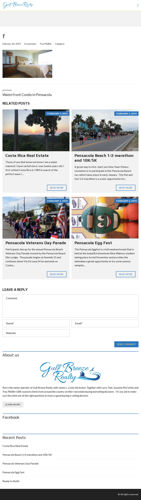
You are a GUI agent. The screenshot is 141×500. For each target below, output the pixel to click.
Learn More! (12, 405)
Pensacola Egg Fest (93, 243)
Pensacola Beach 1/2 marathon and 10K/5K (27, 454)
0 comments (30, 43)
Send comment (126, 344)
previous (34, 92)
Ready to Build (10, 481)
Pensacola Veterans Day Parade (35, 243)
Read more (56, 187)
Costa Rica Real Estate (27, 155)
